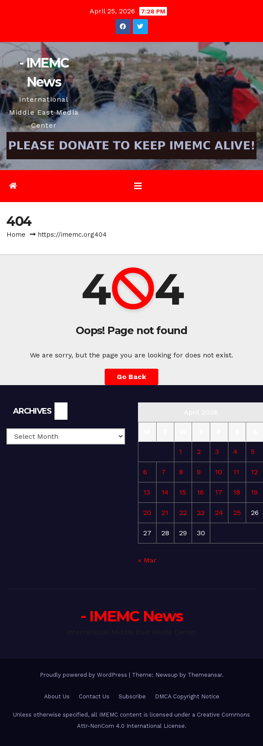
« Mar (147, 560)
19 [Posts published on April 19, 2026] (254, 492)
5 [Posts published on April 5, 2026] (253, 451)
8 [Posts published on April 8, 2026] (181, 472)
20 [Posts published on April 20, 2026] (147, 512)
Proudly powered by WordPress (84, 675)
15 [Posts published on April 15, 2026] (182, 492)
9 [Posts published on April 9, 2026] (199, 472)
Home (16, 234)
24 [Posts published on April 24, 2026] (219, 512)
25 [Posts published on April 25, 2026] (237, 512)
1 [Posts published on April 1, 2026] (180, 451)
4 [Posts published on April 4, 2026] (235, 451)
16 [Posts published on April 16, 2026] (200, 492)
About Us (57, 696)
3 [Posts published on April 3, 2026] (217, 451)
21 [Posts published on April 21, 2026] (164, 512)
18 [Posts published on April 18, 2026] (236, 492)
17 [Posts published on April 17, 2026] (218, 492)
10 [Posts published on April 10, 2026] (218, 472)
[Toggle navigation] (138, 186)
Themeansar (205, 675)
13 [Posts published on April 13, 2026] (146, 492)
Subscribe (132, 696)
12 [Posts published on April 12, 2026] (254, 472)
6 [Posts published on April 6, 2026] (145, 472)
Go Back (131, 377)
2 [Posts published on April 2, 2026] (199, 451)
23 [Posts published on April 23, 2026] (201, 512)
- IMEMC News (131, 616)
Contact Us (94, 696)
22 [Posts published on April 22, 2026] (183, 512)
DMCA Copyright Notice (187, 696)
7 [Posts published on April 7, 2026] (163, 472)
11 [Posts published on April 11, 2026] (236, 472)
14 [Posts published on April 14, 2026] (165, 492)
